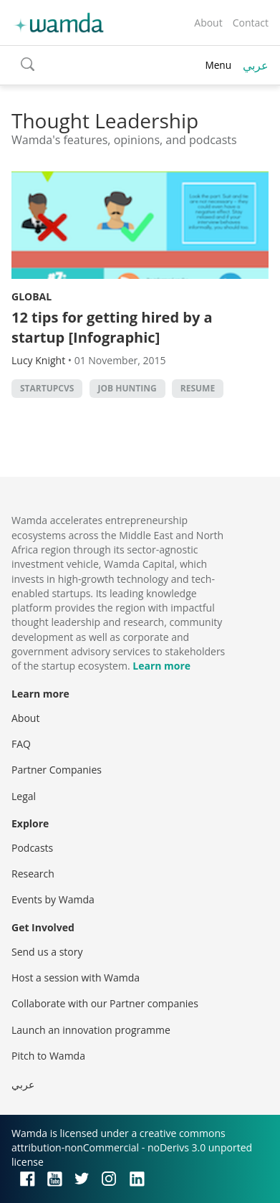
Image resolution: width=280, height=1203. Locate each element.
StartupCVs (47, 388)
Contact (251, 22)
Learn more (161, 665)
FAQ (21, 744)
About (208, 22)
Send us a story (46, 952)
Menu (218, 65)
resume (197, 388)
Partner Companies (56, 769)
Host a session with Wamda (75, 977)
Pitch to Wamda (48, 1055)
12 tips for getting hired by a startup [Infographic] (112, 327)
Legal (23, 796)
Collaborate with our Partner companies (104, 1003)
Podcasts (32, 848)
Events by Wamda (53, 899)
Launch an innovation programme (90, 1030)
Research (32, 873)
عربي (256, 65)
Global (31, 296)
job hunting (127, 388)
